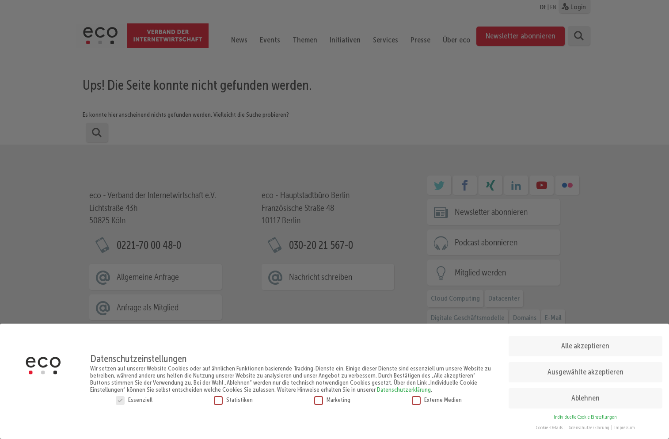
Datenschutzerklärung (404, 386)
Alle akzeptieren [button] (585, 343)
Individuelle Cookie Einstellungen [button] (585, 414)
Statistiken (233, 397)
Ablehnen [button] (585, 395)
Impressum (624, 425)
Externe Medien (437, 397)
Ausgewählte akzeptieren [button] (585, 369)
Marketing (332, 397)
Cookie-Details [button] (549, 425)
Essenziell (134, 397)
